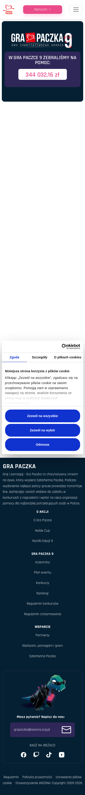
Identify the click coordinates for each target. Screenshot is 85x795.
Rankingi (42, 593)
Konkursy (42, 583)
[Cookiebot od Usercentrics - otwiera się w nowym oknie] (60, 346)
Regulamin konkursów (42, 603)
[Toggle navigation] (76, 9)
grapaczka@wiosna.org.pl (42, 729)
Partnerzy (42, 635)
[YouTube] (61, 755)
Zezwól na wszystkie (42, 416)
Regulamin (11, 777)
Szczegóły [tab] (39, 357)
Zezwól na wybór (42, 430)
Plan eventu (42, 572)
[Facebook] (23, 755)
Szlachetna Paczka (42, 656)
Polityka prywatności (37, 777)
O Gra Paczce (43, 520)
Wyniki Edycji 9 (42, 540)
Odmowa (42, 444)
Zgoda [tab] (14, 357)
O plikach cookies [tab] (67, 357)
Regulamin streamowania (42, 614)
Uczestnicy (42, 562)
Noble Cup (42, 530)
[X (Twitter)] (49, 755)
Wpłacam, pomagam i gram (42, 645)
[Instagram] (36, 755)
